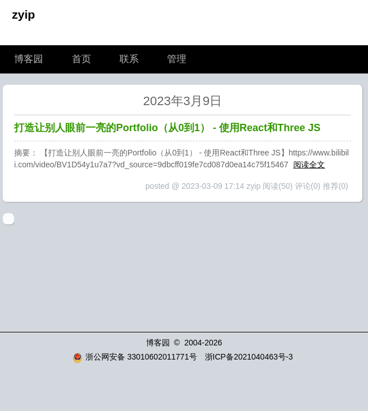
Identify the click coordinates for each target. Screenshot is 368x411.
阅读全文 (309, 164)
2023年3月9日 (182, 101)
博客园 (28, 59)
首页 (81, 59)
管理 (176, 59)
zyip (23, 14)
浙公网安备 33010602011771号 (134, 356)
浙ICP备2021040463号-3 (249, 356)
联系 (129, 59)
